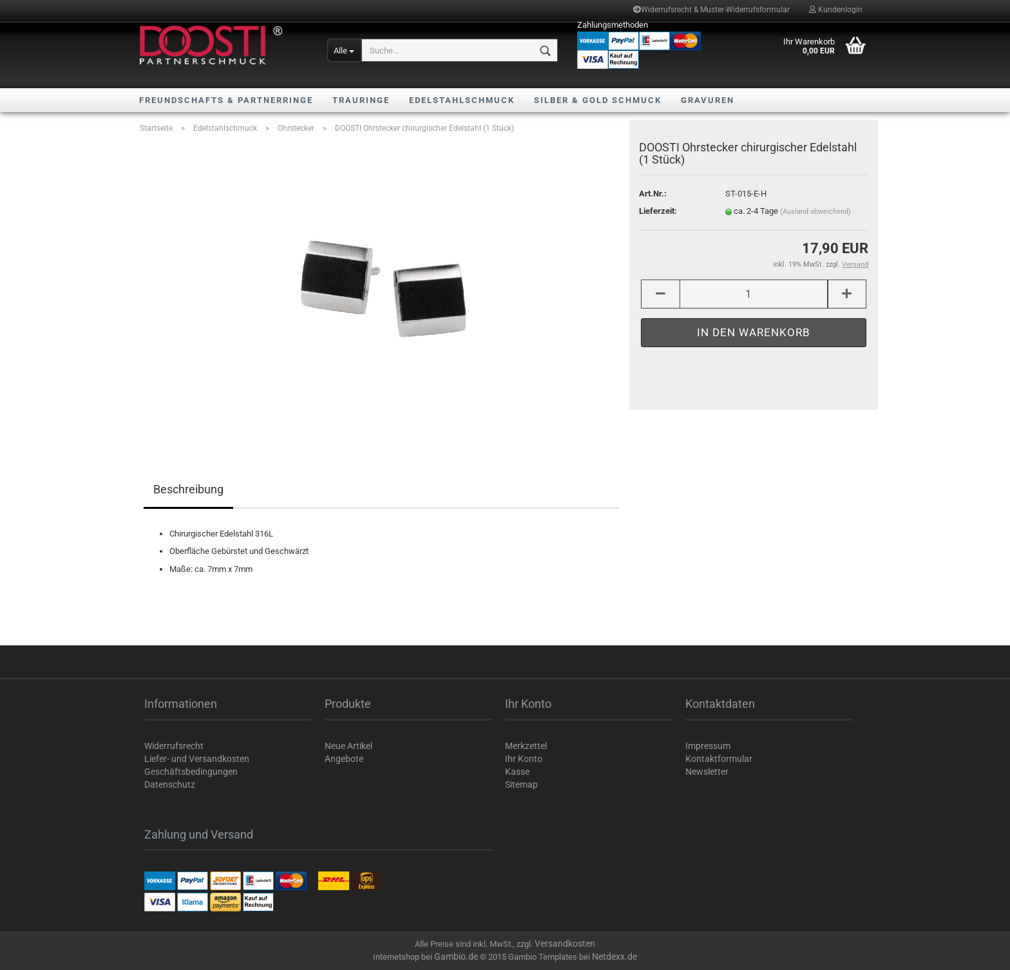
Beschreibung (188, 489)
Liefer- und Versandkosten (196, 759)
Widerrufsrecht (174, 746)
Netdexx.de (614, 956)
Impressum (707, 746)
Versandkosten (565, 943)
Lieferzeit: (658, 211)
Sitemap (521, 784)
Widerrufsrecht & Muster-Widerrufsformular (711, 9)
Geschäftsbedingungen (191, 771)
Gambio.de (456, 956)
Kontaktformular (718, 759)
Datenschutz (169, 784)
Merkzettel (526, 746)
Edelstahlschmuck (462, 100)
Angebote (344, 759)
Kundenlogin (835, 9)
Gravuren (707, 100)
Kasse (517, 771)
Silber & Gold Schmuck (598, 100)
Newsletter (707, 771)
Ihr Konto (523, 759)
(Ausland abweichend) (815, 211)
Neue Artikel (348, 746)
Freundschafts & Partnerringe (226, 100)
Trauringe (361, 100)
